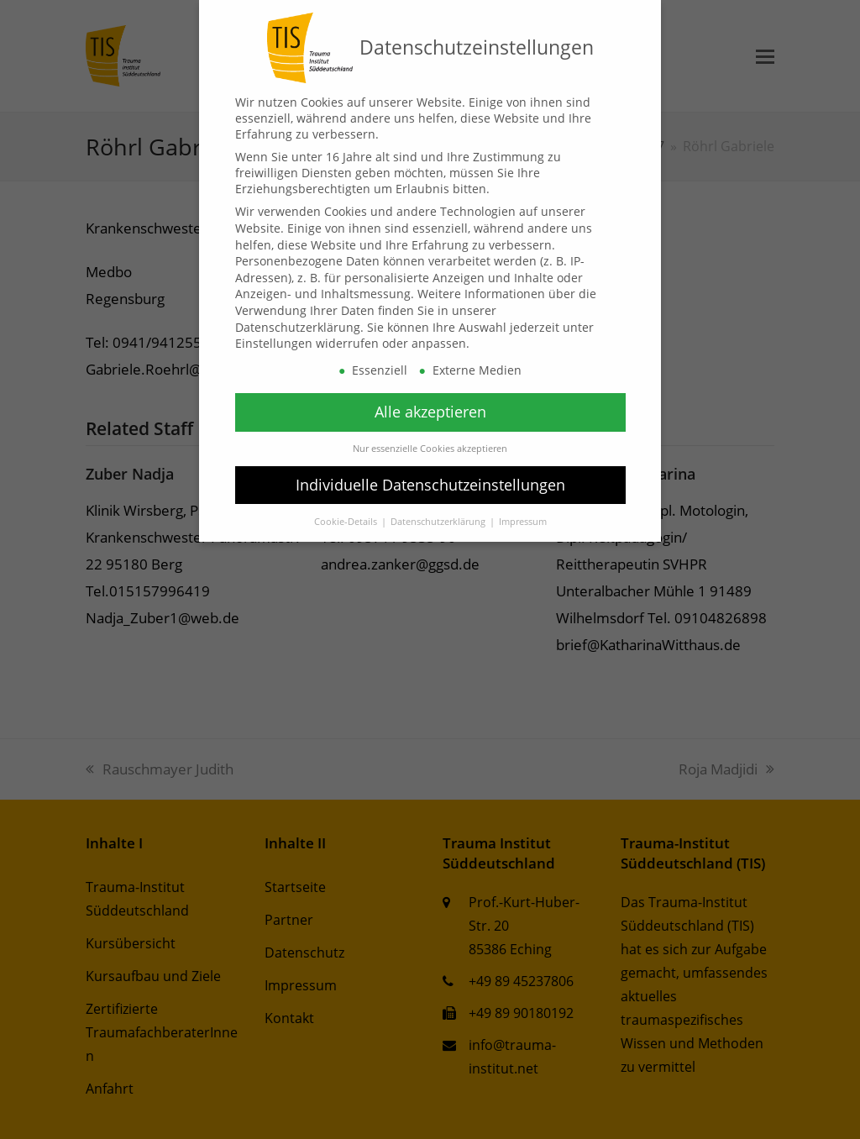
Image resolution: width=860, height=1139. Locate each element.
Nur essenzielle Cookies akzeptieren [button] (430, 448)
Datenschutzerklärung (297, 327)
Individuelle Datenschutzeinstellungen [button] (430, 485)
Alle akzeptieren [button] (430, 412)
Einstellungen (273, 343)
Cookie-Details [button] (347, 522)
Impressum (523, 522)
